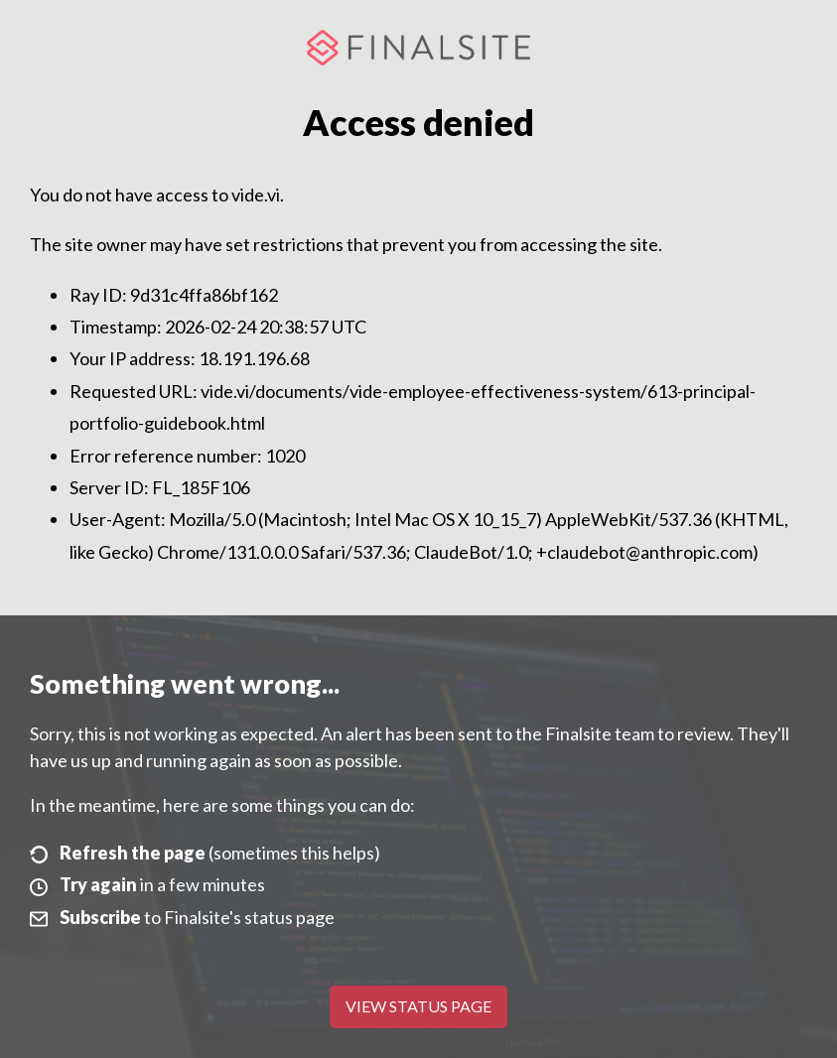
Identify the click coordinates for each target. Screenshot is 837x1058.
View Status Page (418, 1005)
